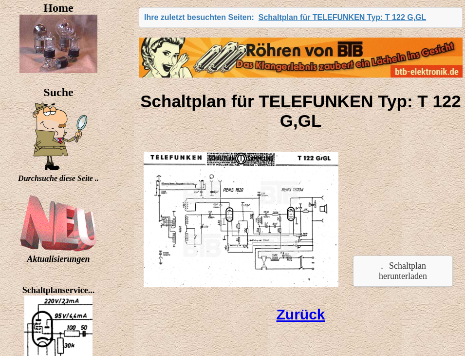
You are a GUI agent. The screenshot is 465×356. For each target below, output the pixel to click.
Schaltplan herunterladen (403, 271)
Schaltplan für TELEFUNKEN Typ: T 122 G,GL (343, 17)
